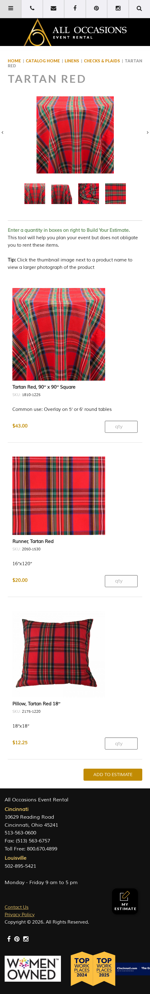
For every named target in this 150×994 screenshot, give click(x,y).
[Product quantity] (121, 427)
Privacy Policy (20, 915)
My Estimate (125, 901)
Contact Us (16, 907)
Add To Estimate (112, 774)
